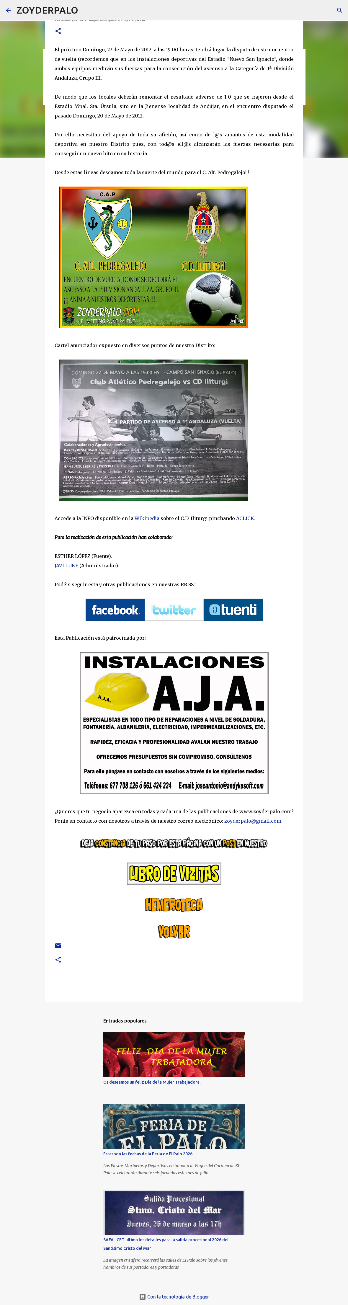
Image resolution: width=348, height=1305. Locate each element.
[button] (58, 31)
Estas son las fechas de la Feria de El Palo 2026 (147, 1154)
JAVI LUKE (66, 566)
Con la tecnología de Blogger (174, 1296)
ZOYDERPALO (47, 10)
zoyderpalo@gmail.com (252, 821)
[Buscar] (86, 10)
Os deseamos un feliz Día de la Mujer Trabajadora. (151, 1082)
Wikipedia (147, 518)
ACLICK (245, 518)
